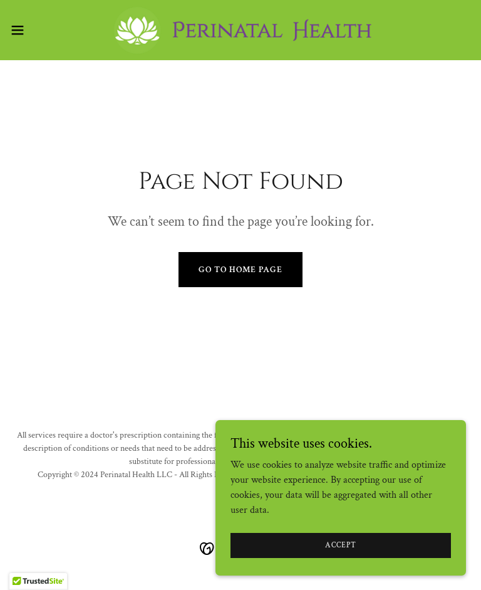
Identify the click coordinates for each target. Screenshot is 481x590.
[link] (240, 30)
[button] (40, 30)
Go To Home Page (240, 269)
